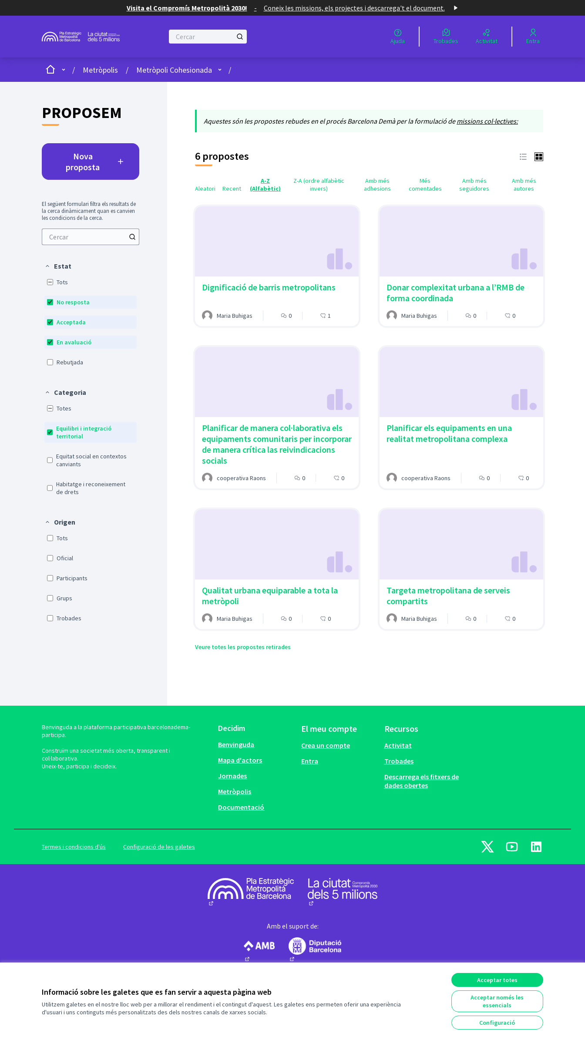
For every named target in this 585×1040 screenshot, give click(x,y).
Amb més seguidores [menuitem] (474, 184)
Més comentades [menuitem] (425, 184)
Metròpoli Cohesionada (174, 70)
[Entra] (533, 37)
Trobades (399, 761)
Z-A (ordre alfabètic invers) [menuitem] (318, 184)
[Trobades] (446, 37)
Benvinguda (236, 744)
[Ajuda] (397, 37)
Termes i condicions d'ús (74, 847)
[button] (58, 266)
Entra (309, 761)
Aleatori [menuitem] (205, 188)
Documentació (241, 807)
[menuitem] (90, 237)
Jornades (232, 775)
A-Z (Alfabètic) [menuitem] (265, 184)
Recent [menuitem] (231, 188)
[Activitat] (486, 37)
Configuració (497, 1023)
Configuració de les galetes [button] (159, 847)
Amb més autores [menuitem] (524, 184)
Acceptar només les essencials (497, 1001)
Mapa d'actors (240, 760)
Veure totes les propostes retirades (243, 647)
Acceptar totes (497, 980)
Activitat (398, 745)
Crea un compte (325, 745)
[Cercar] (208, 37)
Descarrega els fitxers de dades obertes (421, 781)
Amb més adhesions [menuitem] (377, 184)
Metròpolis (100, 70)
